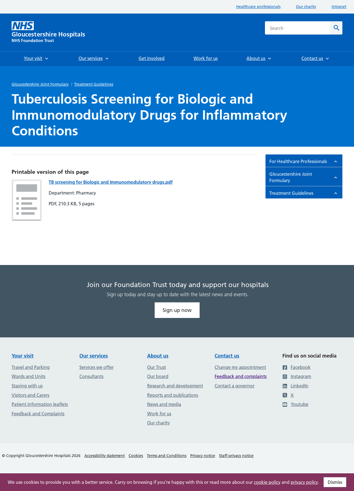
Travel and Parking (31, 367)
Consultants (91, 376)
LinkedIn (295, 385)
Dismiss (335, 482)
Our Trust (156, 367)
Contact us (227, 356)
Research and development (175, 385)
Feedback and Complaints (38, 413)
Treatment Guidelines (93, 84)
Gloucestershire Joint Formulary (40, 84)
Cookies (136, 455)
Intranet (339, 6)
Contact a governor (234, 385)
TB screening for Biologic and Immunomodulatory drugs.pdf (111, 182)
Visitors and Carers (30, 395)
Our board (157, 376)
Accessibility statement (104, 455)
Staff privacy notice (236, 455)
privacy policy (304, 482)
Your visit (22, 356)
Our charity (306, 6)
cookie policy (267, 482)
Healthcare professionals (258, 6)
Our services (93, 356)
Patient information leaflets (40, 404)
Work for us (159, 413)
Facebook (296, 367)
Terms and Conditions (166, 455)
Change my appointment (240, 367)
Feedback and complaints (241, 376)
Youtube (295, 404)
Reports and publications (172, 395)
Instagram (296, 376)
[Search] (336, 28)
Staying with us (27, 385)
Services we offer (96, 367)
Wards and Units (28, 376)
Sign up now (177, 310)
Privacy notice (202, 455)
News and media (164, 404)
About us (157, 356)
